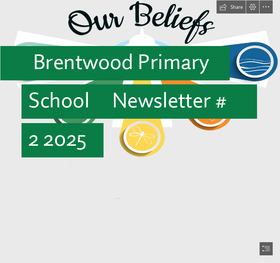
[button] (231, 7)
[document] (140, 131)
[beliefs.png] (140, 99)
